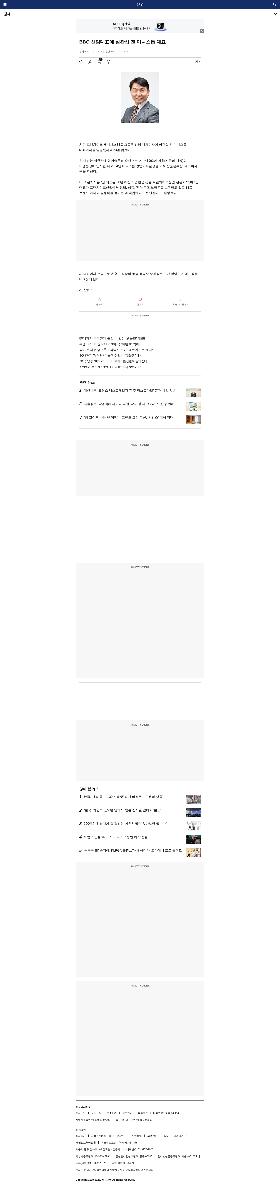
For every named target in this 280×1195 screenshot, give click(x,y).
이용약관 (179, 1135)
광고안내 (127, 1113)
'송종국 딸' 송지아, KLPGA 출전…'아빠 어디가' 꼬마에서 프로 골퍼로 (133, 850)
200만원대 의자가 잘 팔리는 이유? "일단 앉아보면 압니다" (125, 823)
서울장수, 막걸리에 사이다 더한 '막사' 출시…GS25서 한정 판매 (129, 404)
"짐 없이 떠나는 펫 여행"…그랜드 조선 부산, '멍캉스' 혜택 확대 (128, 417)
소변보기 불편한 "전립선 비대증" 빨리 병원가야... (111, 367)
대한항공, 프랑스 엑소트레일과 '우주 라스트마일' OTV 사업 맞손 (130, 390)
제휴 (93, 1135)
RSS (165, 1135)
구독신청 (96, 1113)
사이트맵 (137, 1135)
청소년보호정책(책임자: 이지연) (119, 1142)
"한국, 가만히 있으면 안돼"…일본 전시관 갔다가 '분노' (122, 810)
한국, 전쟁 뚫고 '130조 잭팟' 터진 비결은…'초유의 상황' (123, 797)
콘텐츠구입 (104, 1135)
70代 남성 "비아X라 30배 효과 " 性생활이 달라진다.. (114, 361)
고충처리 (112, 1113)
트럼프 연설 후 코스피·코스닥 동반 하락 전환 (116, 837)
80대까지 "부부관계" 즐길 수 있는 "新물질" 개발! (111, 355)
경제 (7, 14)
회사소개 (81, 1113)
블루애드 (143, 1113)
